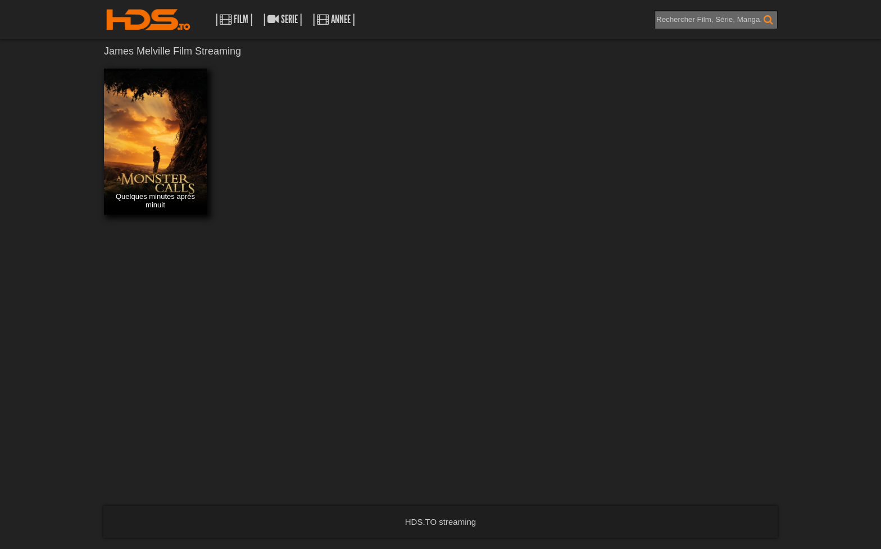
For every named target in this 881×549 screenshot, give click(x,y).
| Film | (234, 19)
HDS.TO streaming (440, 522)
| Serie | (283, 19)
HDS (148, 19)
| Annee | (334, 19)
